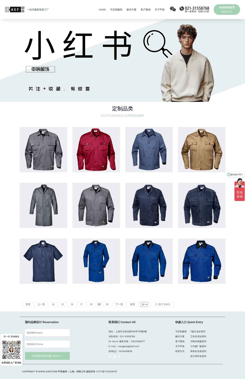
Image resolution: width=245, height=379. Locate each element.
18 (91, 304)
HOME (102, 9)
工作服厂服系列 (198, 346)
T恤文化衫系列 (197, 331)
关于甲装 (160, 9)
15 (62, 304)
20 (107, 304)
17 (81, 304)
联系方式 (179, 351)
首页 (28, 304)
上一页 (41, 304)
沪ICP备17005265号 (106, 371)
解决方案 (131, 9)
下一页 (119, 304)
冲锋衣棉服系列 (198, 341)
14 (53, 304)
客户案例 (146, 9)
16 (72, 304)
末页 (132, 304)
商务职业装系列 (198, 351)
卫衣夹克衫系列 (198, 336)
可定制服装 (116, 9)
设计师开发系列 (198, 356)
